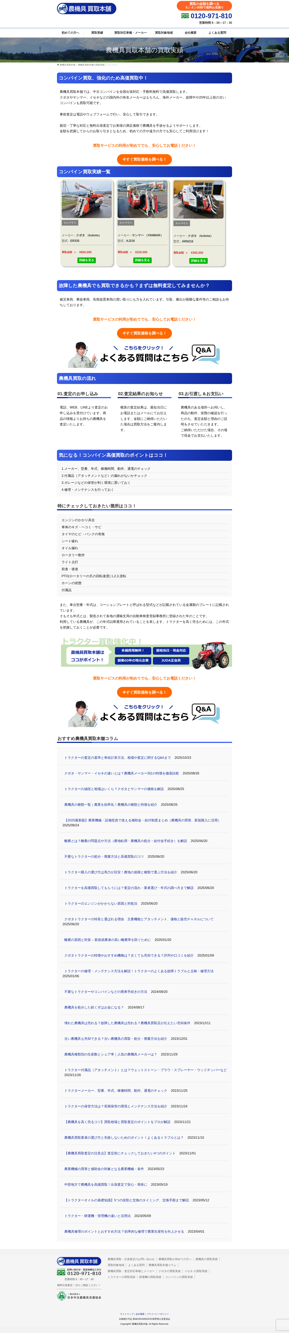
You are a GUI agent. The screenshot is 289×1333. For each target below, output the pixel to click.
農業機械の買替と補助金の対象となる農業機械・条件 (104, 1169)
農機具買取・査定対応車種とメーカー (131, 1271)
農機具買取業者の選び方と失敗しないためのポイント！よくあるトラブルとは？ (124, 1137)
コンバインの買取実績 (179, 1276)
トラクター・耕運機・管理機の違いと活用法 (97, 1216)
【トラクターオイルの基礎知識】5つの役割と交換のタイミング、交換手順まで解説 (126, 1200)
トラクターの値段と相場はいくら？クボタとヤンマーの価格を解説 (114, 789)
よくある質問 (136, 1265)
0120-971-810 (211, 16)
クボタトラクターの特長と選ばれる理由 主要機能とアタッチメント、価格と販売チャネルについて (139, 919)
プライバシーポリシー (158, 1314)
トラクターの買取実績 (121, 1276)
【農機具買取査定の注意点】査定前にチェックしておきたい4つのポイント (120, 1153)
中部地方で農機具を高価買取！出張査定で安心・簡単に (105, 1184)
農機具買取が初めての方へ (175, 1259)
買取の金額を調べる (204, 5)
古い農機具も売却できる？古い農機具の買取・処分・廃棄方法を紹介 (115, 1039)
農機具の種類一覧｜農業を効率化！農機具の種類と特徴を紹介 (110, 804)
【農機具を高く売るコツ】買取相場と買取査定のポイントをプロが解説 (117, 1122)
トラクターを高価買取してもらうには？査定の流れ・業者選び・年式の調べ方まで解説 (129, 888)
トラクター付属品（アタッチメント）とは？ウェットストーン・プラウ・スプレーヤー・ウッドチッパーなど (145, 1070)
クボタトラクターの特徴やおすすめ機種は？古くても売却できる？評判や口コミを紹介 (129, 955)
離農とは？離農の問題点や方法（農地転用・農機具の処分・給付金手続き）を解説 (125, 841)
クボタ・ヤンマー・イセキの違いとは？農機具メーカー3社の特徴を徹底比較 (121, 773)
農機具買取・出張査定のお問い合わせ (131, 1259)
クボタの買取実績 (170, 1271)
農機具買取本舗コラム (162, 1265)
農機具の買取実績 (207, 1259)
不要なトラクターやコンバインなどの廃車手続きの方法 (105, 992)
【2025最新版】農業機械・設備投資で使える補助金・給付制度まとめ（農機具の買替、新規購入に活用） (142, 820)
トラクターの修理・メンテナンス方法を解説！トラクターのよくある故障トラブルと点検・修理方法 (139, 971)
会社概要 (140, 1314)
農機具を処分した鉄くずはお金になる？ (94, 1007)
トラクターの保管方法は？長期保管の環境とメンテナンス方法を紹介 (115, 1106)
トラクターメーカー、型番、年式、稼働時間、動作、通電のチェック (115, 1090)
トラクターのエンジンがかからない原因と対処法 (100, 903)
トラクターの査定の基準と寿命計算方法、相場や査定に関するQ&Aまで (117, 758)
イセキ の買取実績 (195, 1271)
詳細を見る (86, 260)
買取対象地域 (116, 1265)
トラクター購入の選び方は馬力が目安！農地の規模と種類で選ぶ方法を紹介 (120, 872)
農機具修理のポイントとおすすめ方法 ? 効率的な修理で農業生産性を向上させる (124, 1231)
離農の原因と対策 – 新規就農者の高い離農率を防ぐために (107, 940)
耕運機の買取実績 (150, 1276)
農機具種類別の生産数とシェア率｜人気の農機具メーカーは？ (110, 1054)
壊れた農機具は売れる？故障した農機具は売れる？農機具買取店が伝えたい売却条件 (127, 1023)
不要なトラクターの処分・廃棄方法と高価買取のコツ (104, 856)
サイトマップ (126, 1314)
